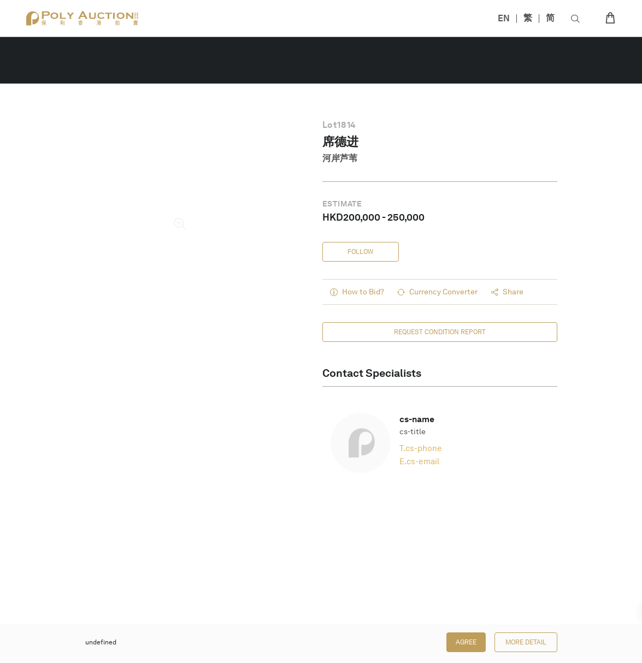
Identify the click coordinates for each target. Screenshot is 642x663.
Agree (466, 642)
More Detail (525, 642)
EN (504, 18)
